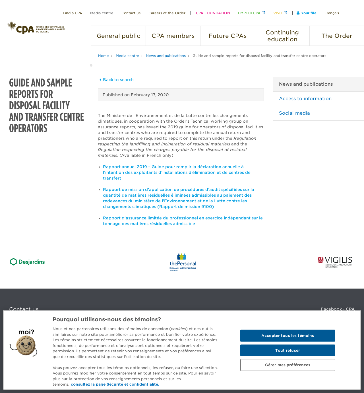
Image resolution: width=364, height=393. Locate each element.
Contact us (130, 13)
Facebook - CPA (338, 309)
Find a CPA (72, 13)
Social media (294, 113)
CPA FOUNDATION (213, 13)
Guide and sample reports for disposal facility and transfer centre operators (259, 56)
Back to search (116, 79)
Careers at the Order (166, 13)
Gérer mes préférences (288, 365)
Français (331, 13)
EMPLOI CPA (249, 13)
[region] (182, 350)
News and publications (166, 56)
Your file (307, 13)
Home (103, 56)
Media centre (101, 13)
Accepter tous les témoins (287, 336)
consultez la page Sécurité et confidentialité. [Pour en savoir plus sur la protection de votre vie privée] (115, 384)
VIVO (277, 13)
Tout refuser (287, 350)
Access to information (305, 98)
